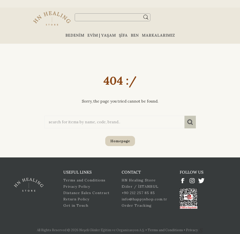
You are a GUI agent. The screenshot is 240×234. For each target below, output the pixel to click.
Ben (135, 35)
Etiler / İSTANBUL (140, 186)
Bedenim (74, 35)
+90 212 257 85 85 (138, 193)
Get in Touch (75, 205)
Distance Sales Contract (86, 193)
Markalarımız (158, 35)
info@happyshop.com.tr (144, 199)
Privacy (192, 230)
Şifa (123, 35)
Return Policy (76, 199)
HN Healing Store (139, 180)
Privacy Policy (76, 186)
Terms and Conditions (84, 180)
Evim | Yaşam (101, 35)
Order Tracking (137, 205)
